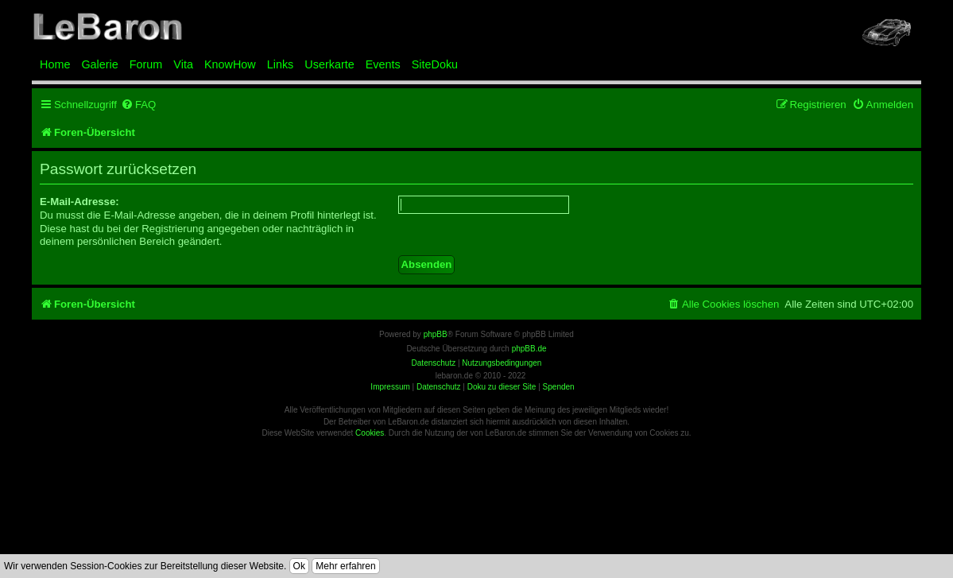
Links (280, 64)
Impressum (389, 386)
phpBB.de (529, 348)
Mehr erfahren (345, 566)
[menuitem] (138, 104)
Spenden (559, 386)
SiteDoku (435, 64)
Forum (146, 64)
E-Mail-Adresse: (79, 202)
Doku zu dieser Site (502, 386)
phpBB (435, 334)
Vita (183, 64)
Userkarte (329, 64)
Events (383, 64)
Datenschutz (438, 386)
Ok (299, 566)
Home (55, 64)
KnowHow (230, 64)
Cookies (369, 433)
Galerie (99, 64)
